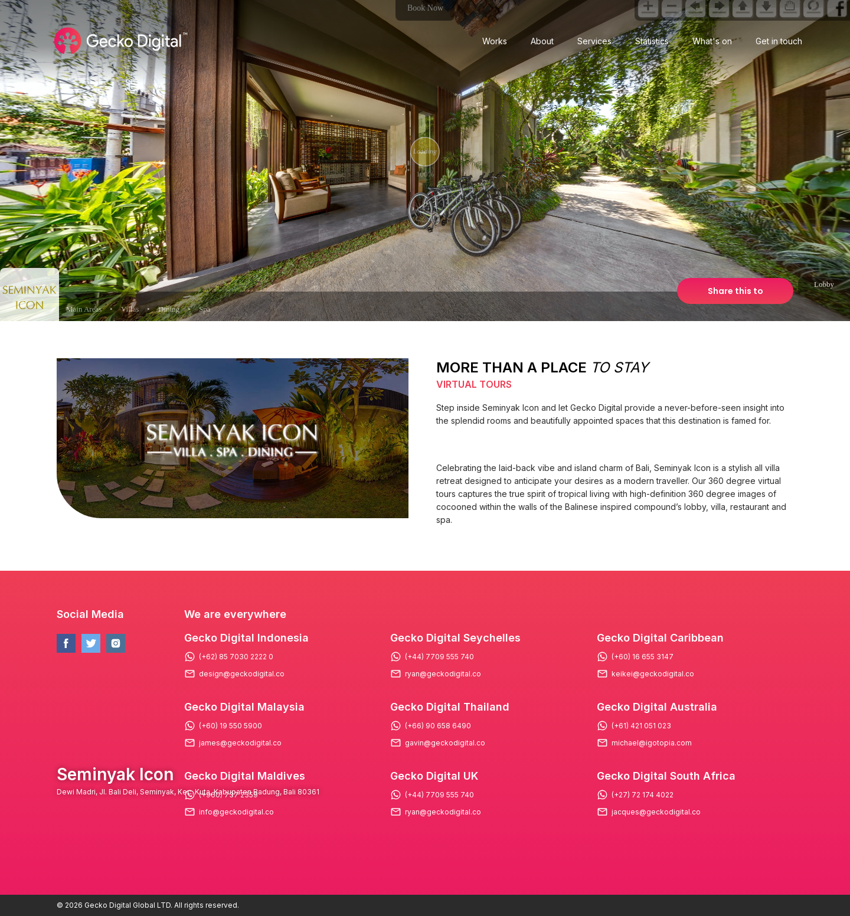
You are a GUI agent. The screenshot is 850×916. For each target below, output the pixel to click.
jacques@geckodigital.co (656, 812)
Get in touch (779, 41)
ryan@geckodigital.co (443, 674)
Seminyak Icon (115, 774)
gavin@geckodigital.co (445, 743)
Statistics (652, 41)
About (542, 41)
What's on (712, 41)
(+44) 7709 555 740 (439, 657)
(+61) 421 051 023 (641, 726)
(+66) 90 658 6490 (438, 726)
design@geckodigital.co (242, 674)
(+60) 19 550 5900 (230, 726)
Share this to (735, 291)
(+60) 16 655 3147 (643, 657)
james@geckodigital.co (240, 743)
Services (594, 41)
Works (494, 41)
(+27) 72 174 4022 (643, 795)
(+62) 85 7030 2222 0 (236, 657)
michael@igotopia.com (652, 743)
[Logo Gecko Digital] (119, 41)
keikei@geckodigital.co (653, 674)
